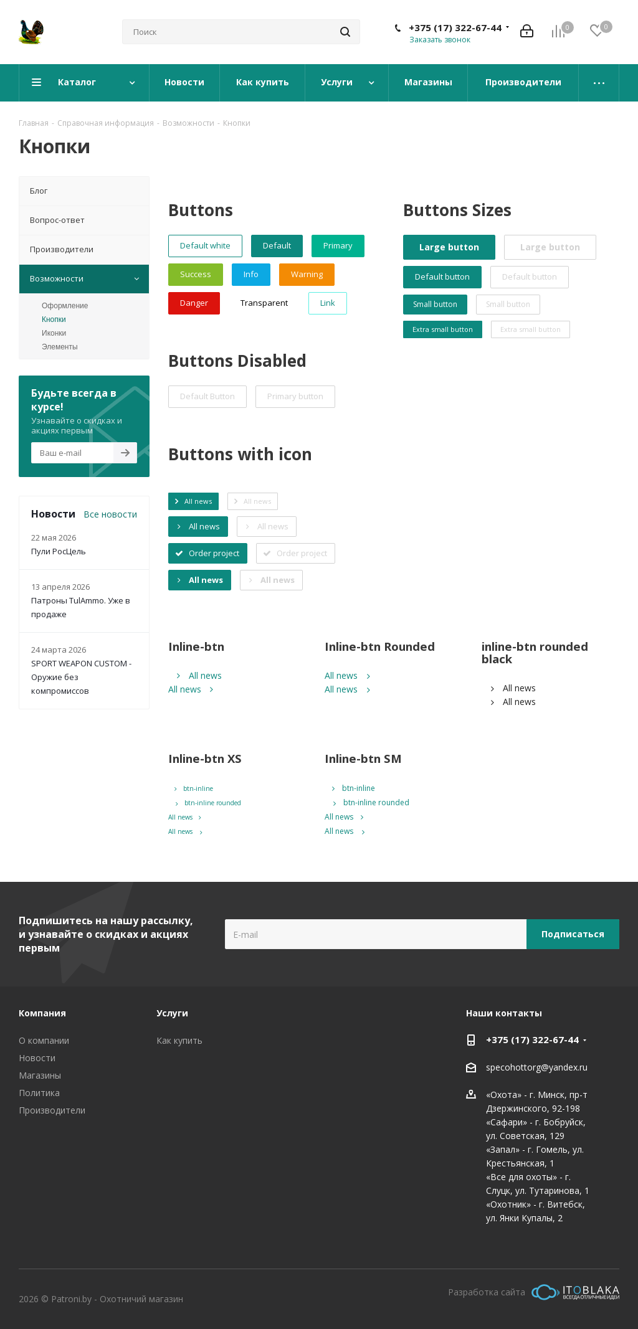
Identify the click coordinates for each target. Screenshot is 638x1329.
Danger (194, 302)
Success (195, 274)
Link (327, 302)
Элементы (60, 347)
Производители (52, 1110)
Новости (37, 1058)
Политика (39, 1093)
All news (199, 675)
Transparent (264, 302)
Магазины (40, 1075)
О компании (44, 1040)
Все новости (110, 514)
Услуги (172, 1013)
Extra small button (442, 329)
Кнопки (54, 319)
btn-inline (193, 788)
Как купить (179, 1040)
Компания (42, 1013)
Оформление (65, 305)
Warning (307, 274)
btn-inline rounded (206, 802)
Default (277, 245)
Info (251, 274)
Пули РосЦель (58, 551)
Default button (442, 276)
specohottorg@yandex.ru (537, 1067)
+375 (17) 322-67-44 (455, 27)
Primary (338, 245)
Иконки (54, 333)
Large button (449, 247)
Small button (435, 304)
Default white (205, 245)
